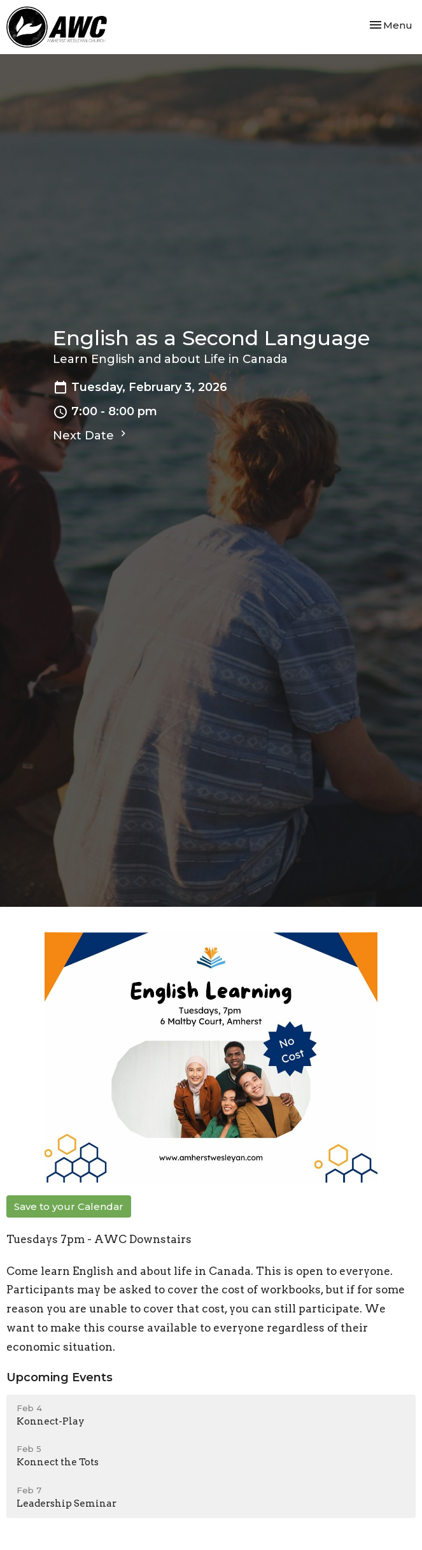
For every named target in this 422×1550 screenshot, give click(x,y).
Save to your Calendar (68, 1206)
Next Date (91, 435)
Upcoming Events (59, 1377)
